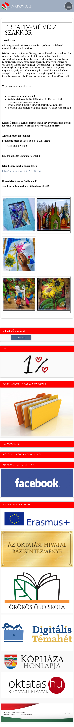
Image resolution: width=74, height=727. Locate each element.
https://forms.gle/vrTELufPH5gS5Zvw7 (21, 170)
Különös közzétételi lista (22, 454)
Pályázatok (11, 444)
